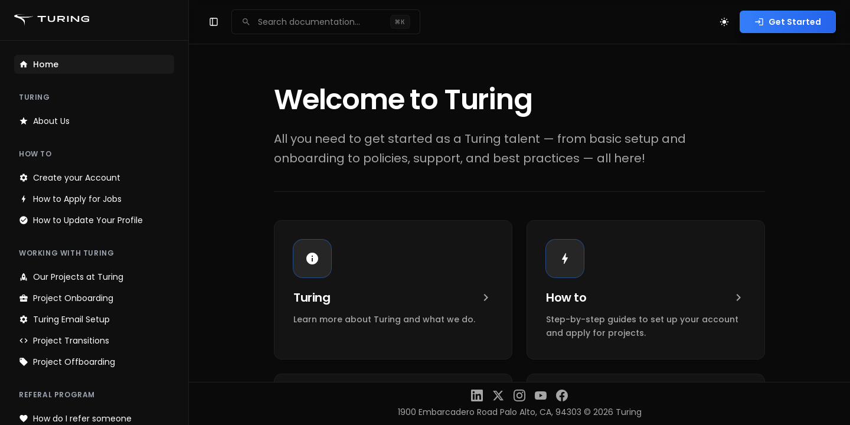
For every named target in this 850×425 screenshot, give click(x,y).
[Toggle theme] (724, 21)
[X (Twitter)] (498, 395)
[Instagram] (519, 395)
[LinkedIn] (477, 395)
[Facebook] (562, 395)
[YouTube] (541, 395)
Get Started (787, 22)
